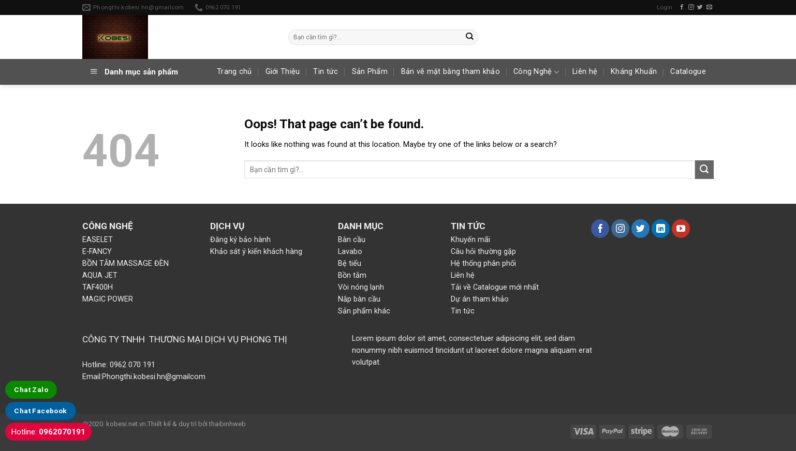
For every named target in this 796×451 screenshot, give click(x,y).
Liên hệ (584, 71)
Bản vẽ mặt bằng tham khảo (450, 71)
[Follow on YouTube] (681, 228)
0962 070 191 (131, 364)
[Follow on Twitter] (700, 7)
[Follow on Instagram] (691, 7)
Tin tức (325, 71)
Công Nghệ (536, 72)
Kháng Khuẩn (634, 71)
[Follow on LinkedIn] (661, 228)
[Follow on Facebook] (682, 7)
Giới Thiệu (283, 71)
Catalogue (688, 71)
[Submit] (470, 36)
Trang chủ (234, 71)
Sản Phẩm (370, 71)
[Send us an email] (709, 7)
